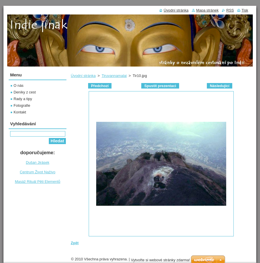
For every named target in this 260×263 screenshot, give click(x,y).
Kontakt (20, 112)
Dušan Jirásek (37, 162)
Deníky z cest (25, 92)
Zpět (75, 243)
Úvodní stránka (83, 75)
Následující (219, 86)
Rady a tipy (23, 99)
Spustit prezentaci (160, 86)
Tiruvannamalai (114, 75)
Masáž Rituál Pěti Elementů (37, 181)
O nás (18, 85)
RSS (230, 10)
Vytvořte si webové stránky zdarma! (160, 260)
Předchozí (100, 86)
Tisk (245, 10)
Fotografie (22, 105)
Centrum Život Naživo (37, 172)
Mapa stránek (207, 10)
